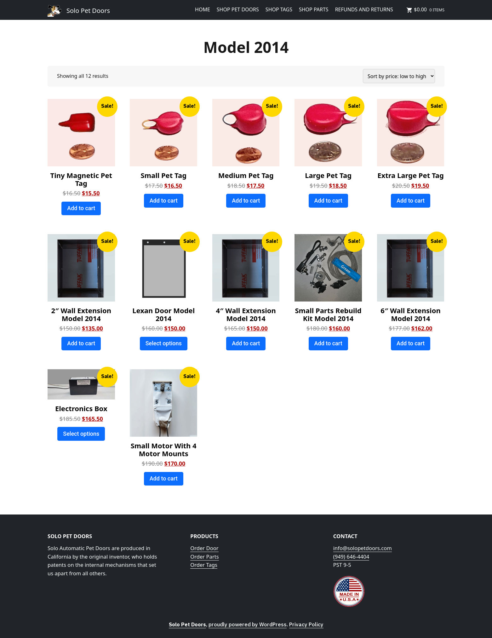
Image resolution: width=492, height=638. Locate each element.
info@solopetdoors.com (362, 548)
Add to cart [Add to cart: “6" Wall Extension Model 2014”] (411, 343)
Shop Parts (314, 9)
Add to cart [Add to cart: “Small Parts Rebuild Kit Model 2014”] (328, 343)
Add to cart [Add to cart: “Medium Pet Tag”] (246, 200)
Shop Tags (279, 9)
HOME (202, 9)
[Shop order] (399, 76)
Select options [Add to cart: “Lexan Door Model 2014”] (164, 343)
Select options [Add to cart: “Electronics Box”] (81, 433)
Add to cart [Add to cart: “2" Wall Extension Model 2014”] (81, 343)
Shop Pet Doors (238, 9)
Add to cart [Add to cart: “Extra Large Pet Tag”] (411, 200)
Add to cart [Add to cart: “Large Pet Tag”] (328, 200)
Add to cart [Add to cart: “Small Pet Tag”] (164, 200)
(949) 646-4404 (351, 556)
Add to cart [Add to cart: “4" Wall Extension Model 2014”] (246, 343)
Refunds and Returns (364, 9)
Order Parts (204, 556)
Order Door (204, 548)
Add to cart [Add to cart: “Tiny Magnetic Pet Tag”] (81, 208)
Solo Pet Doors (88, 10)
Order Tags (203, 564)
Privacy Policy (306, 624)
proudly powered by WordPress (248, 624)
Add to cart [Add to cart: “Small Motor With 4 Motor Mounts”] (164, 478)
